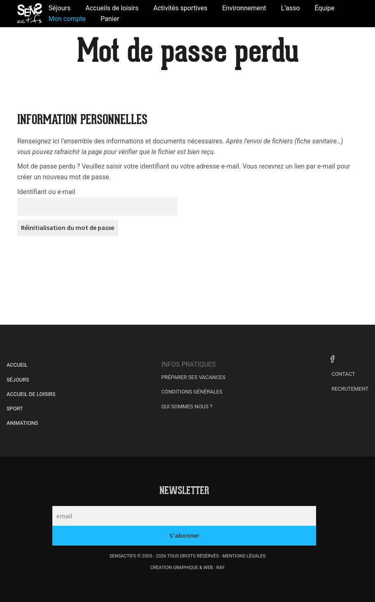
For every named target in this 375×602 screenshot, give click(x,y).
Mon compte (67, 19)
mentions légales (243, 556)
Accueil (17, 365)
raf (220, 567)
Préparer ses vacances (194, 377)
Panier (110, 19)
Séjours (18, 380)
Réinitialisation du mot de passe (67, 227)
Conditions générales (192, 392)
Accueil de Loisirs (31, 394)
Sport (15, 408)
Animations (22, 423)
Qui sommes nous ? (187, 406)
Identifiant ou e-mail (46, 192)
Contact (343, 374)
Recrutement (349, 389)
